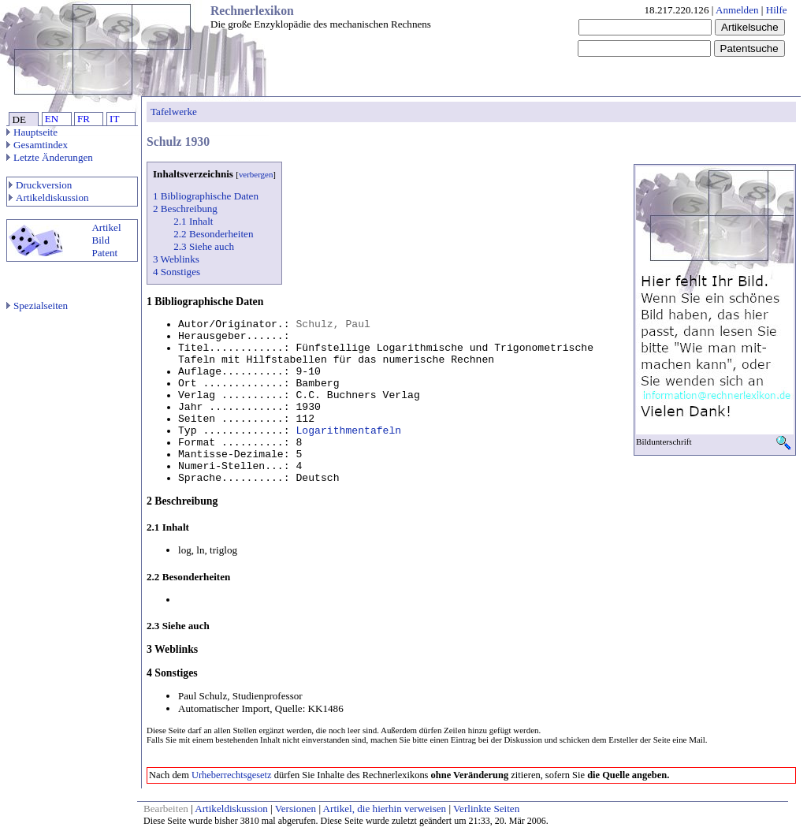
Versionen (295, 808)
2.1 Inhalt (193, 221)
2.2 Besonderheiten (213, 234)
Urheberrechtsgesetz (232, 775)
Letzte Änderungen (49, 157)
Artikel (106, 227)
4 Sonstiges (176, 272)
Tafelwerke (174, 111)
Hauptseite (32, 132)
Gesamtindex (37, 145)
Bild (100, 240)
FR (83, 119)
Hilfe (776, 10)
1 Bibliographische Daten (205, 196)
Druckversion (40, 185)
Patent (104, 253)
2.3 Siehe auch (203, 246)
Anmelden (737, 10)
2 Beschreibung (185, 208)
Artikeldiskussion (49, 197)
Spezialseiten (37, 305)
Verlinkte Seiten (486, 808)
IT (114, 119)
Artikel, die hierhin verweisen (385, 808)
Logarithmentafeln (348, 431)
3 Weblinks (176, 259)
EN (51, 119)
